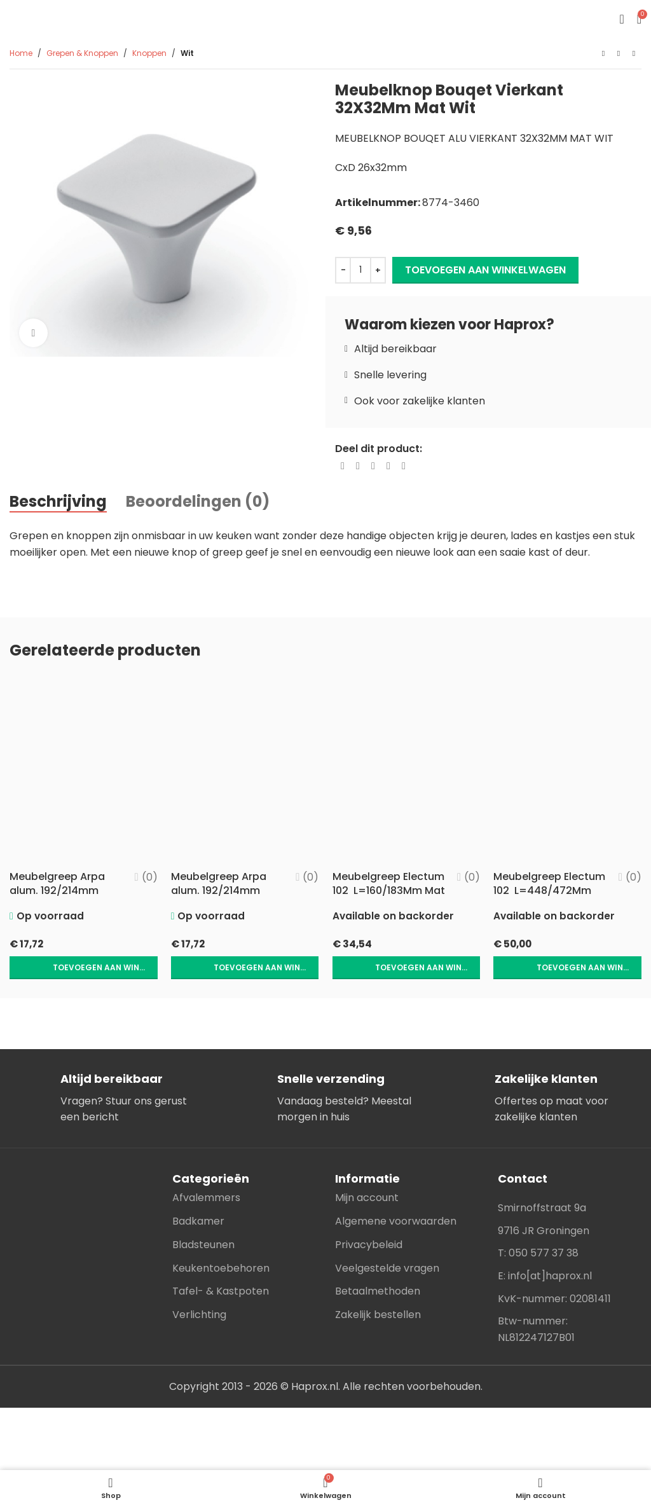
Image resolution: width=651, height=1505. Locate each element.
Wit (187, 53)
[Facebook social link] (342, 466)
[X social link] (358, 466)
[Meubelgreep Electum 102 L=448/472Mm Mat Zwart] (569, 769)
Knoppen (149, 53)
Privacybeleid (368, 1246)
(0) (145, 878)
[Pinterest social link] (373, 466)
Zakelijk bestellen (378, 1317)
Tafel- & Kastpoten (220, 1293)
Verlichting (199, 1317)
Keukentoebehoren (221, 1270)
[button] (81, 970)
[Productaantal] (360, 270)
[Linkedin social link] (388, 466)
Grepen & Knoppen (82, 53)
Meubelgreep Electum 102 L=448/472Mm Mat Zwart (548, 898)
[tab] (58, 501)
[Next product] (633, 54)
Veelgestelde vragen (387, 1270)
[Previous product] (603, 54)
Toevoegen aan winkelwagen (485, 270)
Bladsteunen (203, 1246)
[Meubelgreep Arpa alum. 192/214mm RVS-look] (244, 769)
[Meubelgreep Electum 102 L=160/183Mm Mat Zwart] (407, 769)
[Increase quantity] (378, 270)
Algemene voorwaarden (395, 1223)
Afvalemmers (206, 1200)
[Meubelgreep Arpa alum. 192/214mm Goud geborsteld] (81, 769)
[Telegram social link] (403, 466)
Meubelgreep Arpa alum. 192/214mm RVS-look (220, 891)
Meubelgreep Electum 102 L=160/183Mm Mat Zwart (381, 898)
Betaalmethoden (377, 1293)
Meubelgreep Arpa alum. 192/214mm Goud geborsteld (57, 891)
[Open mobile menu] (621, 19)
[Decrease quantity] (343, 270)
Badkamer (198, 1223)
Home (21, 53)
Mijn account (367, 1200)
